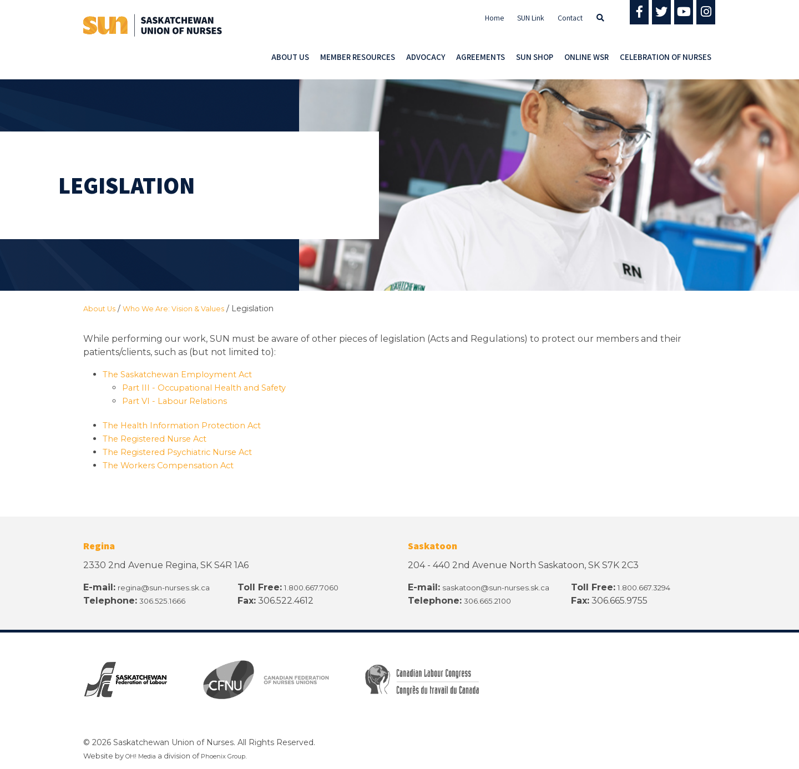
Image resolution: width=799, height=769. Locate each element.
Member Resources (357, 57)
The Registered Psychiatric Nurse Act (185, 451)
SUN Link (530, 18)
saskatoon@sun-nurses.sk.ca (505, 586)
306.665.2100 (492, 600)
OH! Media (144, 755)
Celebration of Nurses (665, 57)
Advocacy (425, 57)
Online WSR (586, 57)
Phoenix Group (235, 755)
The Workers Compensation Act (174, 464)
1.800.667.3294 (651, 586)
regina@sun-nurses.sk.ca (173, 586)
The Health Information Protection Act (189, 424)
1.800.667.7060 (319, 586)
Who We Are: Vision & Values (182, 308)
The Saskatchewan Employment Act (184, 373)
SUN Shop (534, 57)
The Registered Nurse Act (160, 438)
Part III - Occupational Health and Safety (212, 387)
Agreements (480, 57)
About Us (290, 57)
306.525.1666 (166, 600)
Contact (570, 18)
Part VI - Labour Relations (179, 400)
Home (494, 18)
